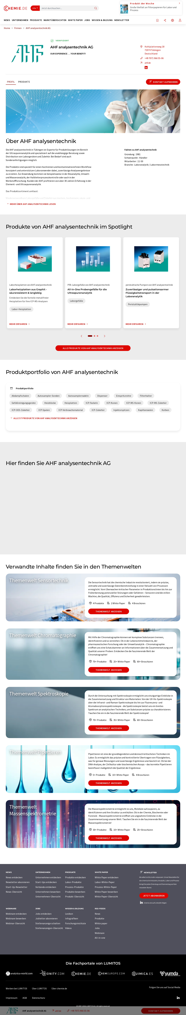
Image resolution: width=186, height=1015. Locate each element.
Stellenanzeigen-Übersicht (49, 928)
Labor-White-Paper (105, 882)
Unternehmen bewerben (47, 891)
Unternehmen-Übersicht (48, 896)
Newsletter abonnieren (18, 882)
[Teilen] (165, 20)
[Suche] (96, 8)
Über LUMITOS (39, 988)
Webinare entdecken (16, 913)
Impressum (11, 997)
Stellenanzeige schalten (47, 923)
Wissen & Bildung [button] (102, 20)
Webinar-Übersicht (15, 923)
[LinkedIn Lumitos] (178, 997)
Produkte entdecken (75, 877)
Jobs (97, 928)
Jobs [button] (87, 20)
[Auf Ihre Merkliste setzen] (157, 20)
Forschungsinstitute (75, 923)
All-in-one (100, 937)
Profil (11, 81)
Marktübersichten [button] (55, 20)
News (97, 913)
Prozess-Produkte (74, 887)
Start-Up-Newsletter (16, 887)
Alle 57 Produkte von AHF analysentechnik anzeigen (43, 418)
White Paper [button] (75, 20)
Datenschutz (38, 997)
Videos (68, 928)
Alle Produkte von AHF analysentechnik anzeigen (93, 348)
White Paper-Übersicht (106, 896)
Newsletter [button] (121, 20)
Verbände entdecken (45, 887)
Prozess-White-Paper (106, 887)
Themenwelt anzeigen (109, 611)
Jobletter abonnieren (46, 918)
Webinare (99, 932)
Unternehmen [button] (20, 20)
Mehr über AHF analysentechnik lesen (31, 203)
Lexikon (69, 913)
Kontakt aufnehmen (163, 81)
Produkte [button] (36, 20)
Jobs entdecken (43, 913)
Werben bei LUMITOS (16, 988)
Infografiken (71, 918)
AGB (25, 997)
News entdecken (14, 877)
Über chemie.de (59, 988)
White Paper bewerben (106, 891)
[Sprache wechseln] (172, 20)
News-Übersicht (14, 891)
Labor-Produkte (73, 882)
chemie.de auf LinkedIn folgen (153, 903)
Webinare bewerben (16, 918)
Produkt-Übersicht (74, 896)
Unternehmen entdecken (48, 877)
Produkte (24, 81)
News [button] (7, 20)
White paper (101, 923)
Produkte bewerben (75, 891)
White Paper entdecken (106, 877)
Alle (34, 8)
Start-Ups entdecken (46, 882)
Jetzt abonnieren (153, 895)
